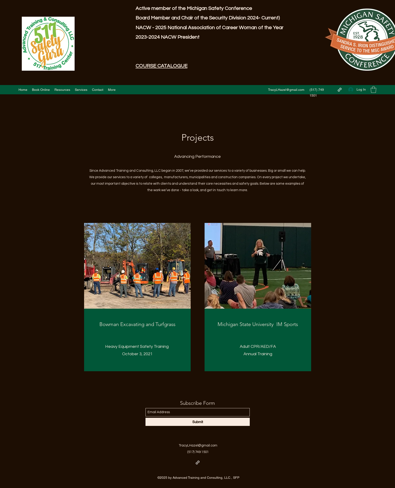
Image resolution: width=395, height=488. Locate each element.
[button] (373, 89)
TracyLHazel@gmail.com (286, 90)
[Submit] (197, 422)
